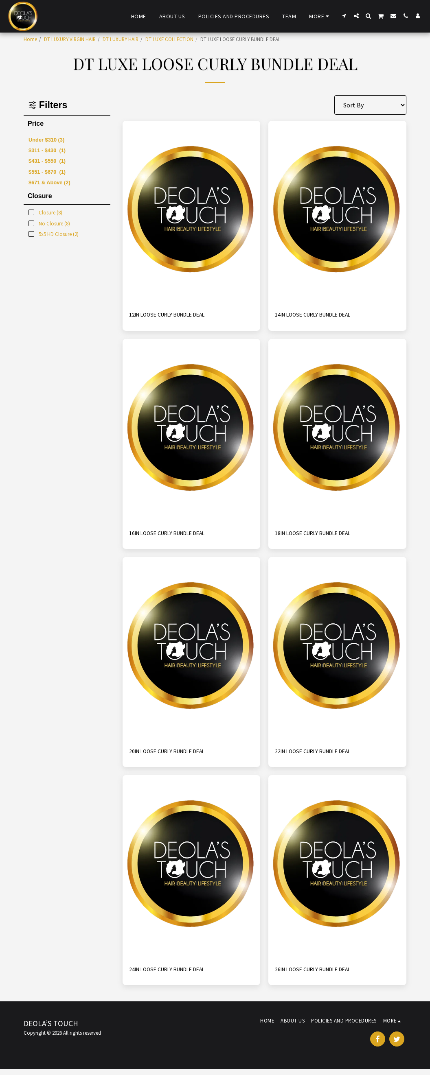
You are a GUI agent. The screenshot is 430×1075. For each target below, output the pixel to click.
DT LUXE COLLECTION (169, 39)
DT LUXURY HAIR (120, 39)
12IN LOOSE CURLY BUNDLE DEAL (175, 316)
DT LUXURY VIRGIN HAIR (70, 39)
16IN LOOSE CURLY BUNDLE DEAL (175, 535)
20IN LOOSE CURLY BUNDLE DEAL (175, 755)
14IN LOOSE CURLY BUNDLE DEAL (321, 316)
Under (46, 140)
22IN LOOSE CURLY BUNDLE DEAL (321, 755)
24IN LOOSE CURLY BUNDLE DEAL (175, 974)
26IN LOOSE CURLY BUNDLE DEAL (321, 974)
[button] (344, 16)
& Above (49, 182)
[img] (192, 213)
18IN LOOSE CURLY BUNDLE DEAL (321, 535)
